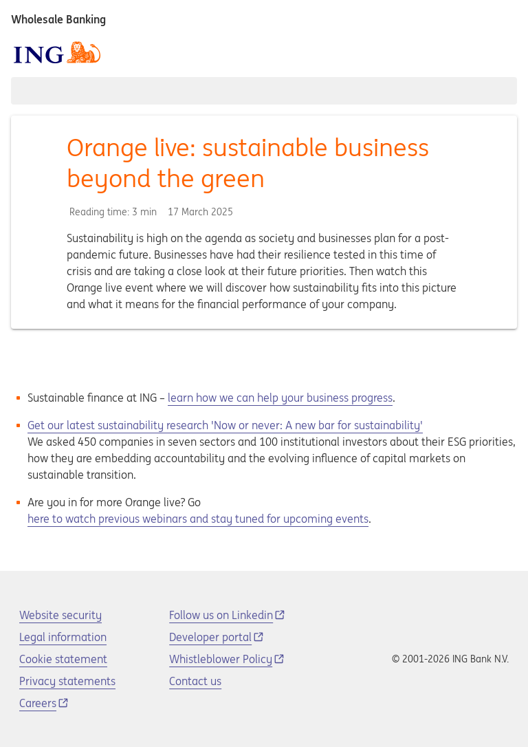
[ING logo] (57, 52)
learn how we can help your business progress (280, 397)
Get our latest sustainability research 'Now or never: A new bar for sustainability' (225, 425)
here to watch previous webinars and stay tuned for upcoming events (198, 519)
